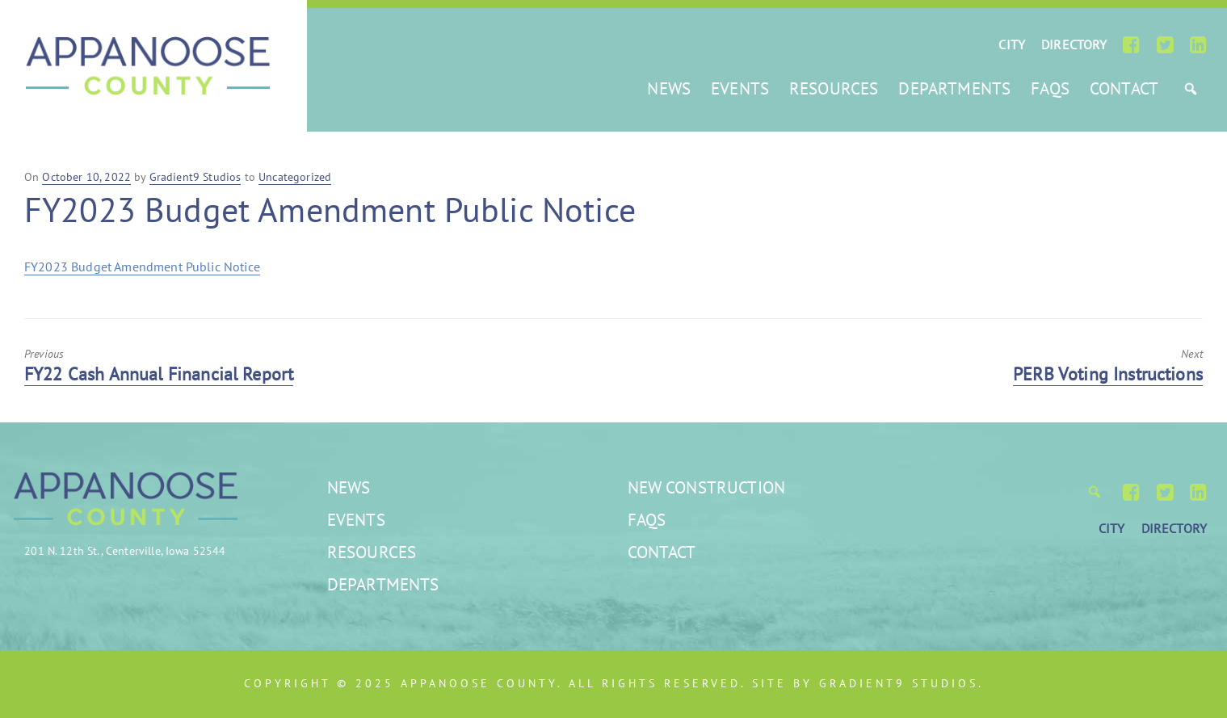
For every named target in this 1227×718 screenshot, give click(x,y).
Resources (833, 88)
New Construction (707, 487)
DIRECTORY (1074, 44)
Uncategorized (294, 177)
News (669, 88)
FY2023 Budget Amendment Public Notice (142, 266)
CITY (1011, 44)
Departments (954, 88)
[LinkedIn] (1198, 44)
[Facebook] (1131, 44)
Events (740, 88)
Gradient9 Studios (898, 683)
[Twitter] (1165, 44)
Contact (1124, 88)
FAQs (1050, 88)
